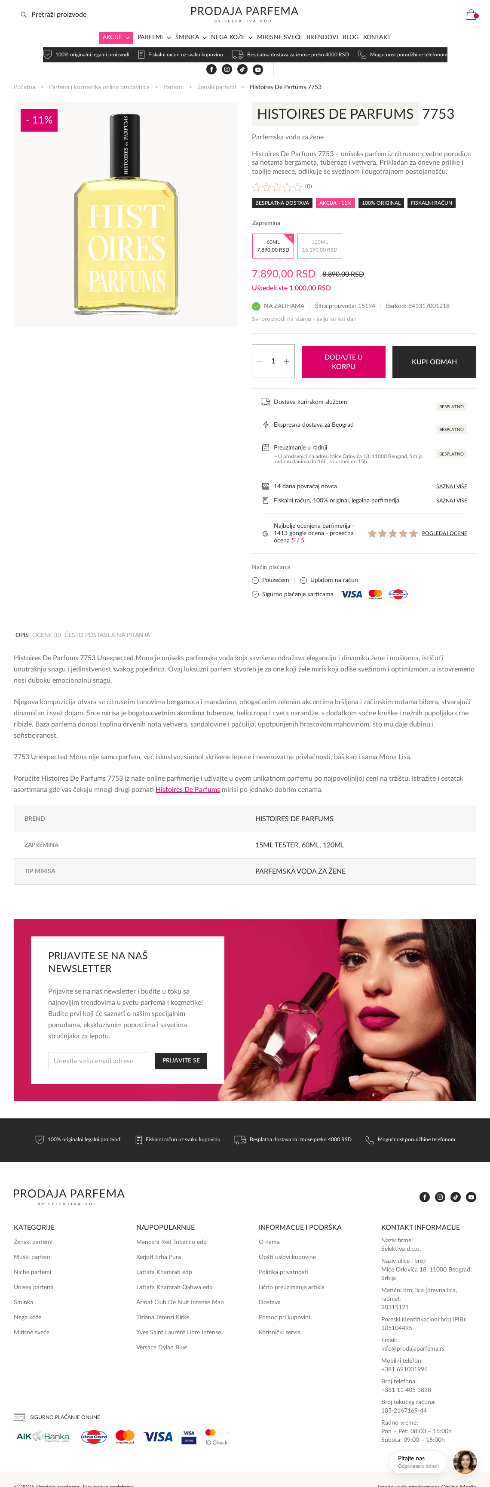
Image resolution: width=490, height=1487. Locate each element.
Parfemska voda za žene (300, 854)
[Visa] (158, 1420)
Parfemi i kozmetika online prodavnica (99, 72)
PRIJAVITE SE (181, 1044)
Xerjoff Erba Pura (158, 1241)
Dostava (270, 1285)
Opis (22, 619)
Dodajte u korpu (344, 345)
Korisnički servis (279, 1315)
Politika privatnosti (283, 1255)
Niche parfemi (32, 1255)
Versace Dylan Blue (161, 1330)
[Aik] (43, 1420)
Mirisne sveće (280, 52)
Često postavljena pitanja (107, 619)
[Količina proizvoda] (273, 345)
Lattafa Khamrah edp (164, 1255)
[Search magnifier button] (24, 29)
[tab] (22, 618)
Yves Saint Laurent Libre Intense (178, 1315)
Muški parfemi (33, 1241)
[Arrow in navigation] (126, 52)
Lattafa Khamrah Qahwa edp (174, 1270)
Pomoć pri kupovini (284, 1300)
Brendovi (322, 52)
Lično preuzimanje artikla (292, 1270)
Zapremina (266, 208)
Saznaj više (451, 469)
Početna (24, 72)
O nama (269, 1225)
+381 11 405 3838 (406, 1373)
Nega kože (228, 52)
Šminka (187, 52)
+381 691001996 (404, 1353)
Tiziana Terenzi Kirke (162, 1300)
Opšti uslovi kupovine (287, 1241)
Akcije (112, 52)
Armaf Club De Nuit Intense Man (180, 1285)
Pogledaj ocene (444, 516)
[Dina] (94, 1420)
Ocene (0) (46, 619)
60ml (310, 828)
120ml (333, 828)
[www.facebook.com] (383, 29)
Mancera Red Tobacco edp (171, 1225)
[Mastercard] (125, 1420)
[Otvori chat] (434, 1462)
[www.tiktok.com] (414, 29)
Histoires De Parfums (188, 773)
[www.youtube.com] (430, 29)
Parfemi (150, 52)
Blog (351, 52)
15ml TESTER (276, 828)
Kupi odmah (434, 345)
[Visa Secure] (189, 1420)
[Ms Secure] (216, 1420)
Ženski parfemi (216, 72)
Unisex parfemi (33, 1270)
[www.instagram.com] (399, 29)
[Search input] (74, 28)
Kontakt (377, 52)
